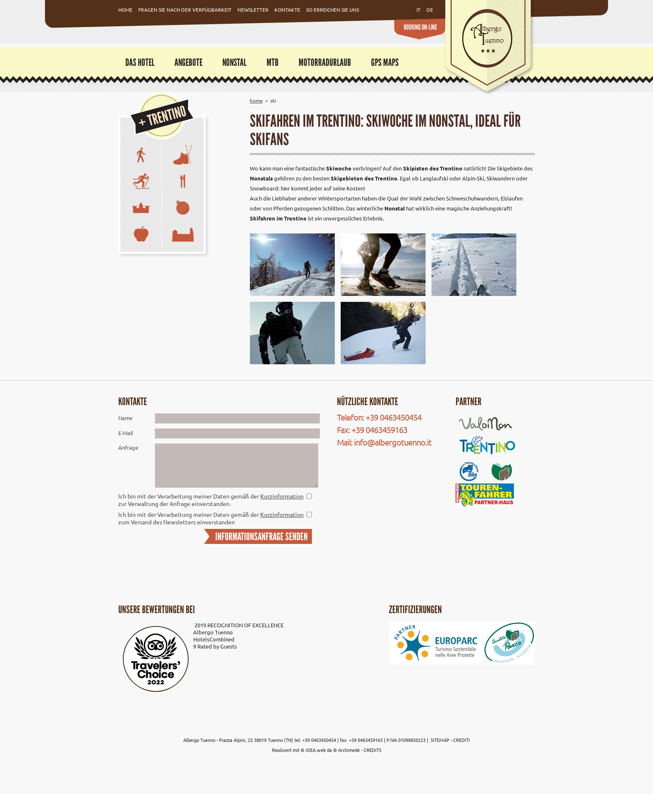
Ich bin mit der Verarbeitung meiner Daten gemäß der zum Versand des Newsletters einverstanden (211, 518)
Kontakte (287, 9)
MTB (273, 62)
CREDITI (461, 739)
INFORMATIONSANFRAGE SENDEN (261, 536)
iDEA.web (316, 749)
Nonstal (234, 62)
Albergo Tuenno (213, 632)
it (418, 9)
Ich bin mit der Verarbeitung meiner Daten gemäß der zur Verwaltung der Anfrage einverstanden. (211, 499)
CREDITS (372, 749)
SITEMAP (441, 739)
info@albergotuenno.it (392, 442)
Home (125, 9)
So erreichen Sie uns (332, 9)
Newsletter (253, 9)
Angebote (188, 62)
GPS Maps (385, 62)
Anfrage (128, 447)
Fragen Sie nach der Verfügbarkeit (185, 9)
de (429, 9)
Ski (273, 100)
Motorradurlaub (325, 62)
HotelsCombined (213, 639)
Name (125, 417)
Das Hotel (140, 62)
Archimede (349, 749)
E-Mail (125, 432)
